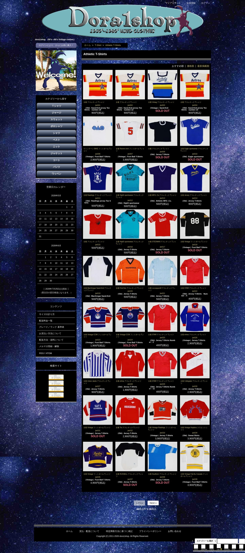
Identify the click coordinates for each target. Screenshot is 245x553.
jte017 (162, 247)
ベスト (56, 139)
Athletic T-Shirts (113, 45)
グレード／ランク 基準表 (51, 327)
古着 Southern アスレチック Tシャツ (162, 474)
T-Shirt (98, 45)
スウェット (56, 119)
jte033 (162, 433)
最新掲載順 (203, 66)
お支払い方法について (50, 333)
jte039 (194, 479)
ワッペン (56, 173)
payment (204, 548)
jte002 (130, 105)
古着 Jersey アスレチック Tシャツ (194, 195)
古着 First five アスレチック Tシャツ (129, 288)
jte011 (97, 198)
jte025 (162, 338)
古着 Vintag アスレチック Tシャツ (161, 102)
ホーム (87, 45)
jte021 (162, 293)
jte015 (97, 245)
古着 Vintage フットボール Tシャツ (194, 242)
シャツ (56, 133)
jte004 (194, 105)
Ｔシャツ (56, 105)
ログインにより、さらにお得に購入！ (56, 45)
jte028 (130, 384)
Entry (234, 548)
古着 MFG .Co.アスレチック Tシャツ (162, 195)
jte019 (97, 293)
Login (241, 548)
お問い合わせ (174, 531)
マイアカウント (171, 3)
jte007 (130, 154)
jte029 (162, 384)
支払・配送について (89, 531)
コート (56, 160)
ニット (56, 146)
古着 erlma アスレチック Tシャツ (193, 335)
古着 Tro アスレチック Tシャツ (128, 427)
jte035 (97, 477)
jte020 (130, 291)
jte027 (97, 386)
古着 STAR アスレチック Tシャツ (193, 288)
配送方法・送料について (51, 340)
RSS (41, 353)
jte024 (130, 340)
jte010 (194, 154)
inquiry (211, 548)
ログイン (204, 3)
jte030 (194, 386)
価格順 (190, 66)
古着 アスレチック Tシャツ (94, 102)
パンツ (56, 167)
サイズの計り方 (47, 314)
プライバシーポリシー (150, 531)
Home (196, 548)
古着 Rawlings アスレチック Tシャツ (98, 195)
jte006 (97, 154)
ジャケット (56, 153)
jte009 (162, 152)
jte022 (194, 291)
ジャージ (56, 112)
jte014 (194, 198)
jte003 (162, 105)
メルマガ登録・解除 (49, 346)
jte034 (194, 433)
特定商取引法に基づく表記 (119, 531)
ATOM (49, 353)
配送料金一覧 (45, 320)
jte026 (194, 338)
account (227, 548)
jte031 (97, 431)
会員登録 (189, 3)
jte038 (162, 477)
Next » (153, 503)
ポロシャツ (56, 126)
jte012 (130, 200)
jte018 (194, 245)
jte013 (162, 198)
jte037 (130, 479)
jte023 (97, 340)
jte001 (97, 105)
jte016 (130, 247)
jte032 (130, 431)
